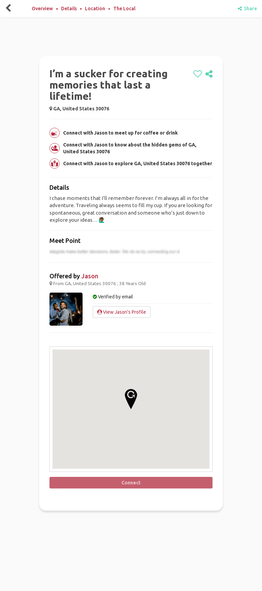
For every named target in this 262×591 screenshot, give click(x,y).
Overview (42, 8)
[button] (131, 399)
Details (69, 8)
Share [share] (247, 8)
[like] (197, 74)
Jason (89, 276)
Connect (131, 482)
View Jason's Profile (121, 312)
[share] (209, 74)
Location (95, 8)
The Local (124, 8)
